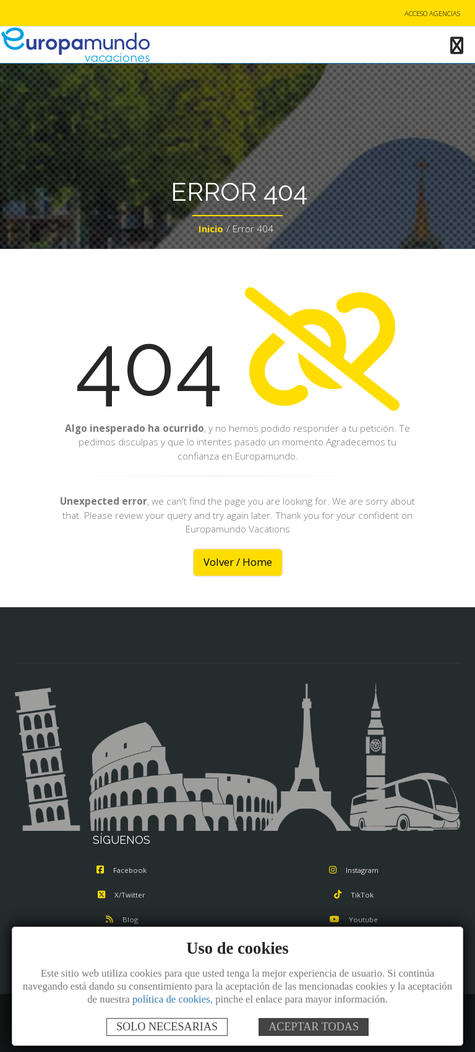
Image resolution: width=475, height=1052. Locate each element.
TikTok (354, 894)
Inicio (211, 228)
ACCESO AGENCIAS (432, 13)
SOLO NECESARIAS (167, 1026)
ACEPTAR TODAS (313, 1026)
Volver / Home (237, 562)
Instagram (354, 870)
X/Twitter (121, 894)
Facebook (121, 870)
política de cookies (171, 999)
